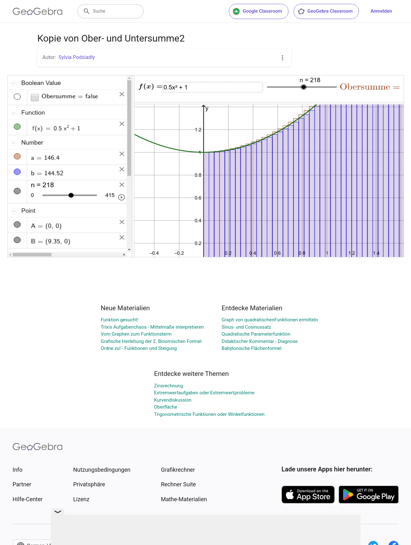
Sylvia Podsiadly (76, 57)
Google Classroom (257, 11)
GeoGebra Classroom (325, 11)
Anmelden (381, 11)
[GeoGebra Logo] (38, 11)
